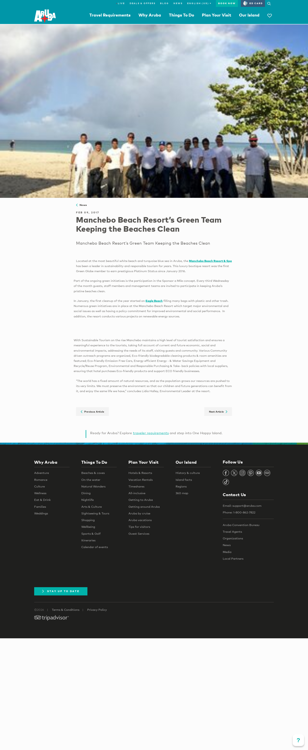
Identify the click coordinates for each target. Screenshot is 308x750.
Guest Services (138, 533)
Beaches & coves (93, 473)
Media (227, 552)
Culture (39, 486)
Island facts (184, 479)
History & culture (188, 473)
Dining (86, 493)
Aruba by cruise (139, 513)
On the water (90, 479)
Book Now (227, 3)
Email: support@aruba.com (242, 505)
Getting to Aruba (140, 499)
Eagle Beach (154, 300)
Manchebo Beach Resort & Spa (210, 261)
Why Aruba (149, 15)
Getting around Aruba (144, 506)
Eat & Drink (42, 499)
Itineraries (88, 540)
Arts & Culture (91, 506)
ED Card (253, 3)
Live (120, 3)
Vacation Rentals (140, 479)
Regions (181, 486)
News (177, 3)
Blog (164, 3)
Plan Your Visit (216, 15)
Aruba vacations (140, 520)
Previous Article (92, 411)
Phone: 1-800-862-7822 (239, 512)
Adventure (41, 473)
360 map (182, 493)
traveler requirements (151, 433)
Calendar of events (94, 547)
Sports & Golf (91, 533)
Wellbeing (88, 526)
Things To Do (181, 15)
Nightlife (87, 499)
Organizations (233, 538)
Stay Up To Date (60, 591)
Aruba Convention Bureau (241, 525)
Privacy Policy (97, 609)
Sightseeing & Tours (95, 513)
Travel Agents (232, 531)
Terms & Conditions (65, 609)
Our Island (249, 15)
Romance (40, 479)
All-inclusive (136, 493)
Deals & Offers (143, 3)
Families (40, 506)
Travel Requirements (110, 15)
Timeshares (136, 486)
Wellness (40, 493)
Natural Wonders (93, 486)
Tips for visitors (139, 526)
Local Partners (233, 558)
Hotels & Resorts (140, 473)
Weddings (41, 513)
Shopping (88, 520)
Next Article (218, 411)
